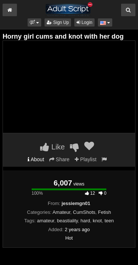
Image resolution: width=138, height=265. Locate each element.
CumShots (84, 212)
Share (59, 159)
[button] (34, 22)
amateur (45, 220)
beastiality (67, 220)
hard (85, 220)
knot (97, 220)
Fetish (104, 212)
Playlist (85, 159)
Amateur (61, 212)
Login (84, 22)
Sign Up (58, 22)
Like (52, 147)
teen (109, 220)
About (36, 159)
